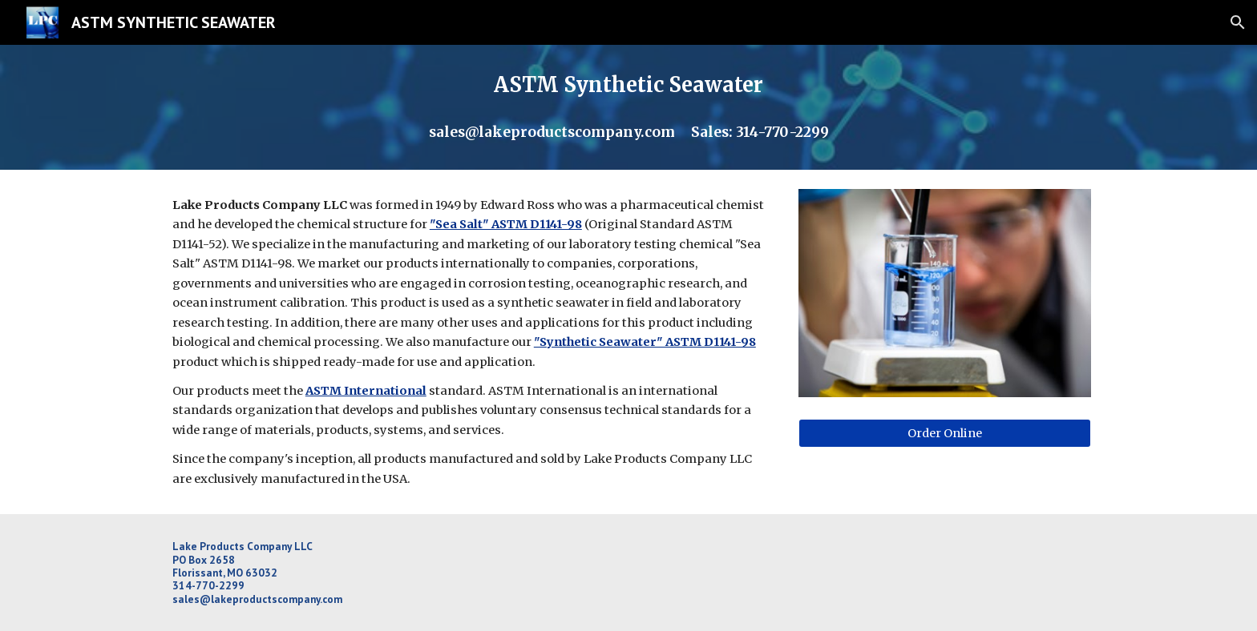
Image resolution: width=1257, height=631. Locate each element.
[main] (628, 107)
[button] (1238, 22)
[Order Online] (944, 433)
